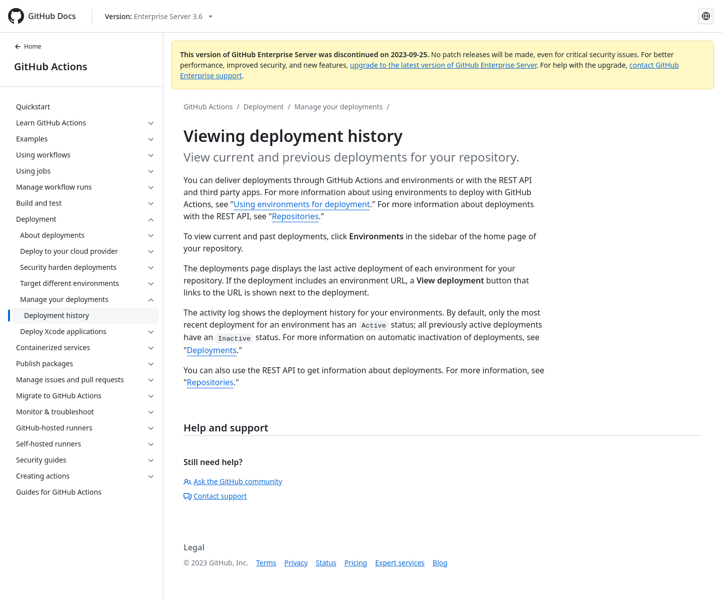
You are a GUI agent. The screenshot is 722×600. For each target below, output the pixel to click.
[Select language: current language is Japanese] (706, 16)
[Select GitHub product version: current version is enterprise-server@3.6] (158, 16)
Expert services (400, 562)
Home (27, 46)
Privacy (296, 562)
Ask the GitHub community (233, 481)
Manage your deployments (338, 106)
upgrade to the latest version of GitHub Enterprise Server (443, 65)
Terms (266, 562)
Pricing (355, 562)
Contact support (215, 496)
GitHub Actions (50, 66)
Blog (440, 562)
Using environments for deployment (302, 204)
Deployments (212, 350)
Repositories (295, 216)
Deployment (264, 106)
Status (326, 562)
